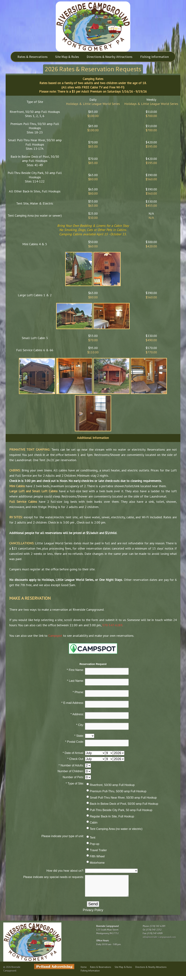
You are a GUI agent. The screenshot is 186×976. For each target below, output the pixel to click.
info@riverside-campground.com (159, 936)
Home (84, 967)
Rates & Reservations (32, 57)
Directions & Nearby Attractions (110, 57)
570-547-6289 (112, 625)
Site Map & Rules (67, 57)
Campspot (55, 635)
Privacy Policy (93, 910)
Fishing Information (154, 57)
